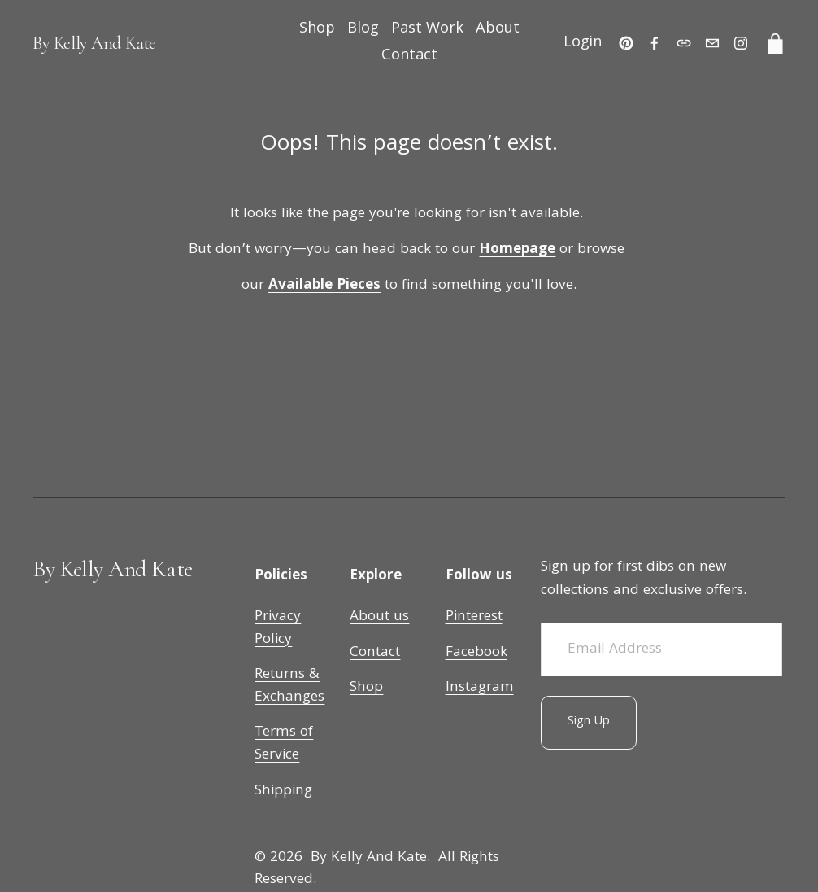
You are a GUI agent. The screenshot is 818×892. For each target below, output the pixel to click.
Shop (317, 29)
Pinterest (474, 617)
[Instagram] (741, 43)
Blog (363, 29)
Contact (409, 56)
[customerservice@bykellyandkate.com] (712, 43)
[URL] (684, 43)
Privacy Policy (278, 628)
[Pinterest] (626, 43)
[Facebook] (654, 43)
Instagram (480, 688)
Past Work (427, 29)
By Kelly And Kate (94, 43)
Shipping (283, 791)
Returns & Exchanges (289, 686)
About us (379, 617)
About (498, 29)
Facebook (476, 653)
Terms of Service (284, 744)
